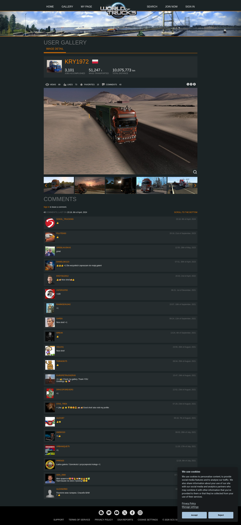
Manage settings (190, 507)
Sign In (190, 6)
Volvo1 (60, 347)
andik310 (60, 432)
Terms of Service (79, 519)
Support (58, 519)
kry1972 (77, 61)
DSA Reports (125, 519)
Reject (221, 515)
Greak (59, 333)
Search (152, 6)
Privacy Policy (104, 519)
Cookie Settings (148, 519)
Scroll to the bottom (185, 212)
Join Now (171, 6)
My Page (86, 6)
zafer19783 (62, 290)
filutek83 (61, 233)
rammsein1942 (63, 304)
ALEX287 (60, 418)
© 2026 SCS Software (175, 519)
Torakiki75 (61, 361)
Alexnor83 (61, 489)
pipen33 (60, 461)
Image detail (55, 48)
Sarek (59, 319)
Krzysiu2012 (62, 276)
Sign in (47, 207)
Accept (194, 515)
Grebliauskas (63, 247)
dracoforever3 (64, 390)
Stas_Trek (61, 404)
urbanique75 (63, 446)
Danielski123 (62, 262)
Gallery (67, 6)
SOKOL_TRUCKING (65, 219)
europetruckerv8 (66, 375)
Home (50, 6)
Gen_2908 (61, 475)
